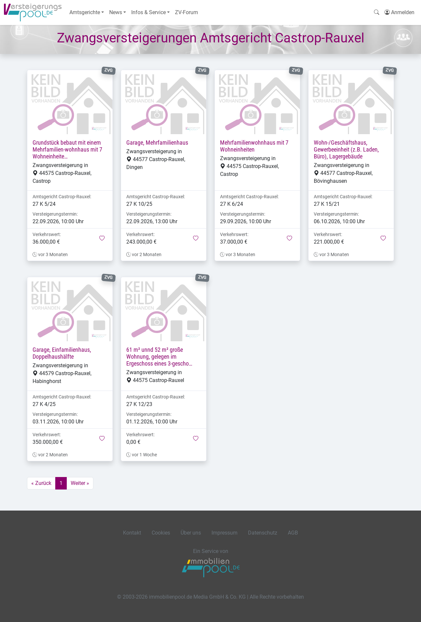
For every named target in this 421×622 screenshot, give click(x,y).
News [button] (115, 12)
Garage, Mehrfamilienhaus (157, 142)
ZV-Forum (186, 12)
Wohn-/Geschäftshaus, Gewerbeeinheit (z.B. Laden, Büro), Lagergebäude (346, 149)
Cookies (161, 533)
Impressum (224, 533)
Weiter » (80, 483)
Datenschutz (262, 533)
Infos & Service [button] (148, 12)
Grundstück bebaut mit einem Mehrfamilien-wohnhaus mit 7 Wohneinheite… (67, 149)
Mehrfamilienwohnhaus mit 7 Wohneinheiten (254, 146)
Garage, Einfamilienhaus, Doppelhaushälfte (62, 353)
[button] (102, 238)
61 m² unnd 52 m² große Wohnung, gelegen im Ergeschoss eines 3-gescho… (159, 357)
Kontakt (132, 533)
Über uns (191, 533)
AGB (293, 533)
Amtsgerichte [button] (84, 12)
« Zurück (41, 483)
